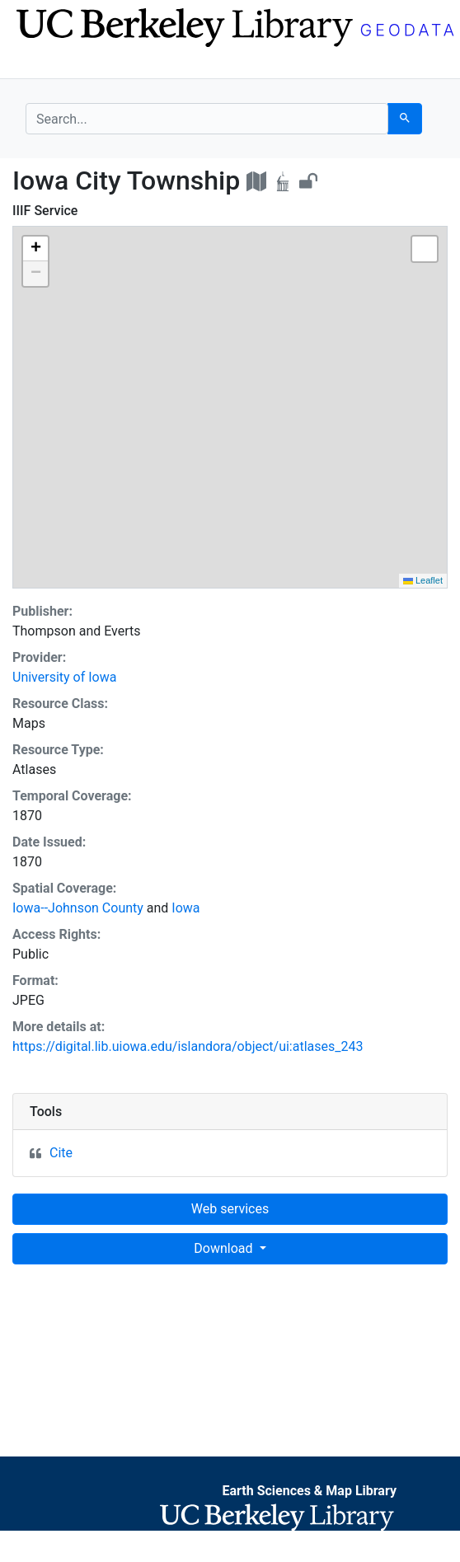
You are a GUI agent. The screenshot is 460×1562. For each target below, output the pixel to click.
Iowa (185, 908)
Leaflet (423, 580)
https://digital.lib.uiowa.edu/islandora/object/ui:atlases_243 (187, 1046)
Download (225, 1248)
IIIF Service (44, 210)
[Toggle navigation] (36, 64)
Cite (61, 1153)
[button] (35, 249)
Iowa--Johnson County (77, 908)
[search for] (207, 118)
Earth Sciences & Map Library (309, 1491)
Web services (230, 1209)
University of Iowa (64, 677)
